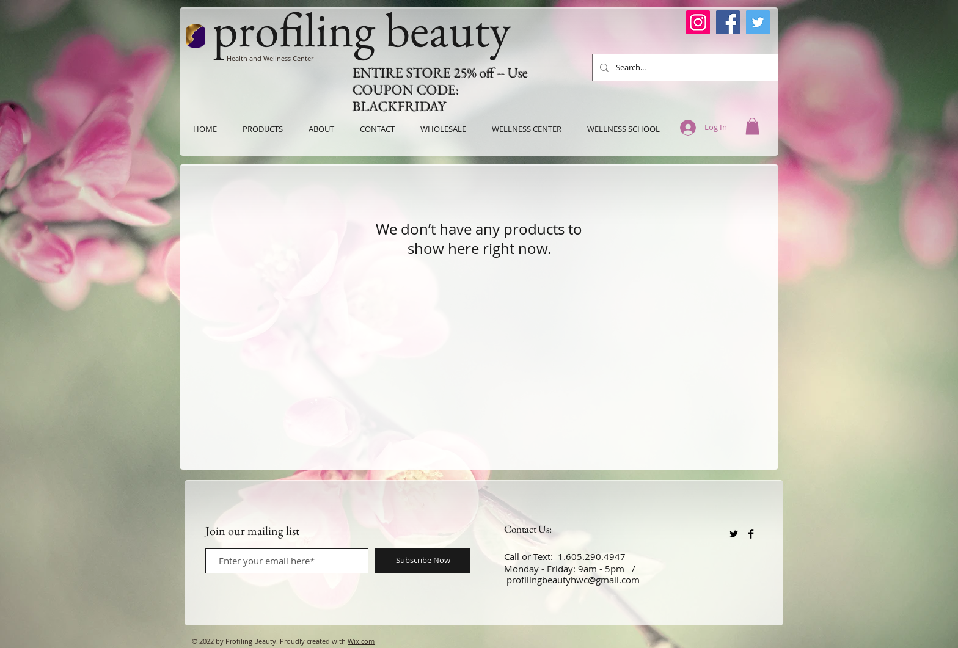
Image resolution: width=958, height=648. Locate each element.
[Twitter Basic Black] (734, 534)
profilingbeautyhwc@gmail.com (573, 579)
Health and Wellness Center (270, 58)
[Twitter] (758, 22)
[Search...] (684, 67)
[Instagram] (698, 22)
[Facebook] (728, 22)
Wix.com (361, 641)
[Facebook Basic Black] (751, 534)
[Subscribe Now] (422, 560)
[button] (752, 126)
